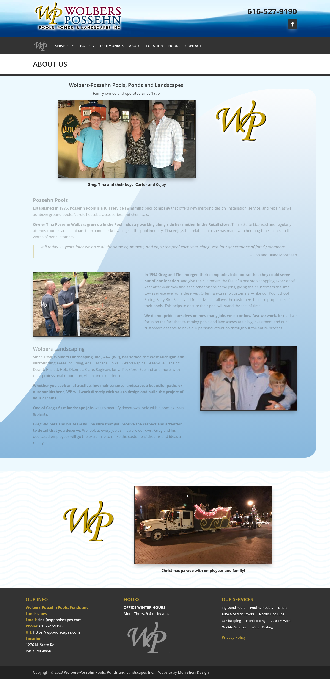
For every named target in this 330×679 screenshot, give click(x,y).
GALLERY (87, 45)
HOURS (174, 45)
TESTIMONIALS (112, 45)
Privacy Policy (234, 637)
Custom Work (281, 621)
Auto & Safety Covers (238, 614)
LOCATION (154, 45)
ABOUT (135, 45)
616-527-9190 (272, 11)
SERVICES (62, 45)
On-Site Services (234, 627)
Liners (282, 608)
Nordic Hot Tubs (271, 614)
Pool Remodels (261, 608)
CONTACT (193, 45)
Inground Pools (233, 608)
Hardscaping (256, 621)
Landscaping (231, 621)
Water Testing (262, 627)
